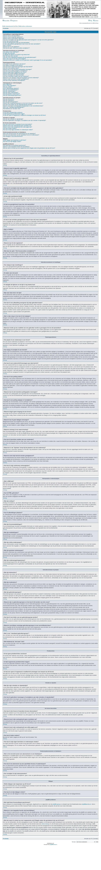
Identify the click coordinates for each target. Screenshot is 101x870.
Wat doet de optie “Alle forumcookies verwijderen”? (16, 48)
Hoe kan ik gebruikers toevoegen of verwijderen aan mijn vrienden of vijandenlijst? (24, 120)
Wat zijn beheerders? (8, 99)
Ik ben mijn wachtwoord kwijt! (10, 41)
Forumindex (6, 28)
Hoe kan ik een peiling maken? (11, 68)
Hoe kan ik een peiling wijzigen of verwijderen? (15, 70)
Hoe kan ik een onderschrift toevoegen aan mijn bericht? (17, 66)
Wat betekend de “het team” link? (11, 108)
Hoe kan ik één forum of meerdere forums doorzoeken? (17, 124)
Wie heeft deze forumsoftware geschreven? (14, 145)
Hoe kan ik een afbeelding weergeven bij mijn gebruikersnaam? (19, 57)
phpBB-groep (56, 804)
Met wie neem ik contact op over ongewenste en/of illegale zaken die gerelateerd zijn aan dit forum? (29, 148)
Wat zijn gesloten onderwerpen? (11, 94)
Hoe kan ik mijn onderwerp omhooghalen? (14, 80)
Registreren (13, 20)
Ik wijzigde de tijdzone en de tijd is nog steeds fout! (16, 54)
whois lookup (45, 823)
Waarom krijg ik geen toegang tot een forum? (15, 72)
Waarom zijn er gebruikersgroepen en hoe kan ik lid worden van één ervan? (23, 103)
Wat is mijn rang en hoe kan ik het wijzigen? (14, 58)
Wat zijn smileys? (7, 87)
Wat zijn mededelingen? (9, 91)
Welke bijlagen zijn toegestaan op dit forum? (14, 140)
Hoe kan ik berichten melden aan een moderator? (16, 76)
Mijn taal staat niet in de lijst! (10, 56)
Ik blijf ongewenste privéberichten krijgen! (14, 114)
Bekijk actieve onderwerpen (25, 26)
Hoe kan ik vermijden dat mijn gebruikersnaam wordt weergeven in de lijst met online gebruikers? (28, 39)
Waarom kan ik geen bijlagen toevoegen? (14, 73)
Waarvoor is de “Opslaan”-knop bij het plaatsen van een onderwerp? (21, 77)
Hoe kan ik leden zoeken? (10, 128)
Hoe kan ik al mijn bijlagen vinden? (12, 141)
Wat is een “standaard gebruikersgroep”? (13, 107)
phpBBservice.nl (86, 804)
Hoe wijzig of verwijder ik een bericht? (13, 65)
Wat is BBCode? (7, 84)
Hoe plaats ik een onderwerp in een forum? (14, 64)
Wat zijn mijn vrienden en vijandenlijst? (13, 119)
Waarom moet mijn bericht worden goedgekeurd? (16, 79)
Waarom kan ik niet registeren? (11, 46)
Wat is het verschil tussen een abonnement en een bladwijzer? (19, 133)
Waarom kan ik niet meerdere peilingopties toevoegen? (17, 69)
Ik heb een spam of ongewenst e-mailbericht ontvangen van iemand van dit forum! (24, 115)
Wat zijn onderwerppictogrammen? (12, 95)
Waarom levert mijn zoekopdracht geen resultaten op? (17, 125)
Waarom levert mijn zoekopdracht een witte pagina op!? (17, 127)
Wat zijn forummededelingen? (11, 89)
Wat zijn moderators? (8, 100)
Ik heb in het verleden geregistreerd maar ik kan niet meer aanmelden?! (21, 44)
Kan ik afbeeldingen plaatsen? (11, 88)
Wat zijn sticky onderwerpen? (10, 92)
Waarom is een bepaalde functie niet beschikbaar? (16, 146)
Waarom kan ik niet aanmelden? (11, 35)
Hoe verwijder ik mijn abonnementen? (13, 136)
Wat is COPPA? (7, 45)
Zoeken (95, 20)
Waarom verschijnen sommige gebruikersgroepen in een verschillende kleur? (23, 106)
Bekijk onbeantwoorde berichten (10, 26)
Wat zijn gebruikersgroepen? (10, 101)
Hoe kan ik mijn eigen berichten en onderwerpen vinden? (18, 129)
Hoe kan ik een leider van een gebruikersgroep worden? (17, 104)
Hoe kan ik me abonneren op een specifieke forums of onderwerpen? (21, 135)
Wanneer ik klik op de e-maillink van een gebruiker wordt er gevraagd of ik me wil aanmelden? (27, 60)
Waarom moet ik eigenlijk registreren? (13, 37)
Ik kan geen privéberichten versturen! (12, 112)
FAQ (90, 20)
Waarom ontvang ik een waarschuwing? (13, 75)
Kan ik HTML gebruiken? (9, 85)
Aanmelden (6, 20)
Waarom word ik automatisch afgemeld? (13, 38)
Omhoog (5, 165)
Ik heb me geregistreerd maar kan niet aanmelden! (16, 42)
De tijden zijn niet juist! (9, 53)
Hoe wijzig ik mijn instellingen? (11, 52)
